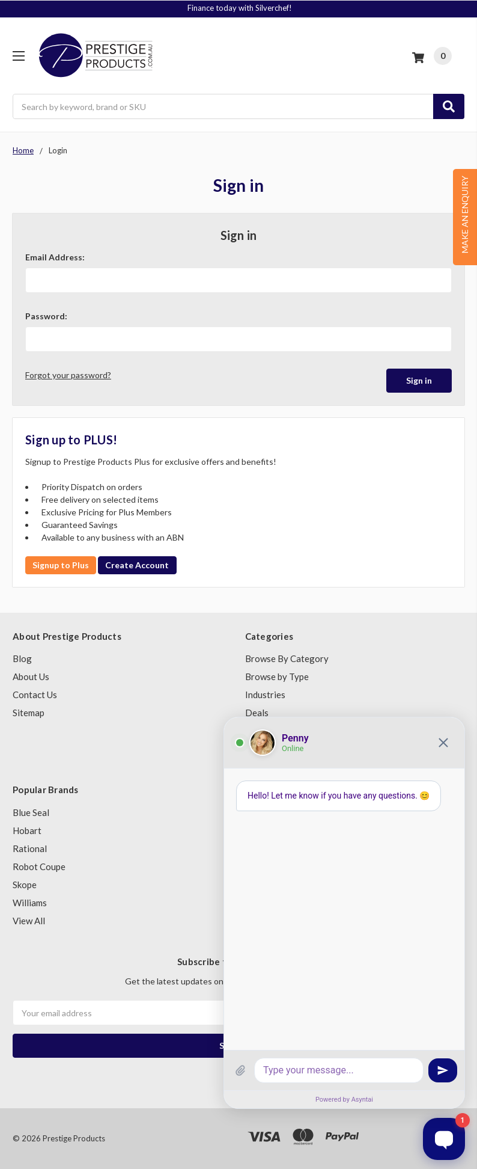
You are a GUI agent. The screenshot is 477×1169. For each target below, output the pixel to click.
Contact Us (35, 694)
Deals (257, 712)
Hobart (27, 830)
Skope (25, 884)
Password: (46, 316)
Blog (22, 658)
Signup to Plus (60, 565)
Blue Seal (31, 812)
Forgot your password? (68, 375)
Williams (30, 902)
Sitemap (28, 712)
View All (29, 920)
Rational (30, 848)
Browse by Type (277, 676)
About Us (31, 676)
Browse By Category (287, 658)
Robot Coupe (39, 866)
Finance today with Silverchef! (239, 8)
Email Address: (55, 257)
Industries (265, 694)
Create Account (137, 565)
